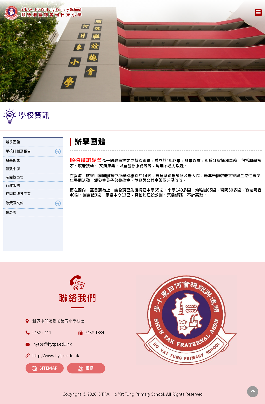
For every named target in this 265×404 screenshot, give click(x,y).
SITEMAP (44, 368)
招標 (85, 368)
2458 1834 (94, 332)
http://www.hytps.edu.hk (52, 355)
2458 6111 (41, 332)
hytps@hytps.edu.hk (49, 344)
